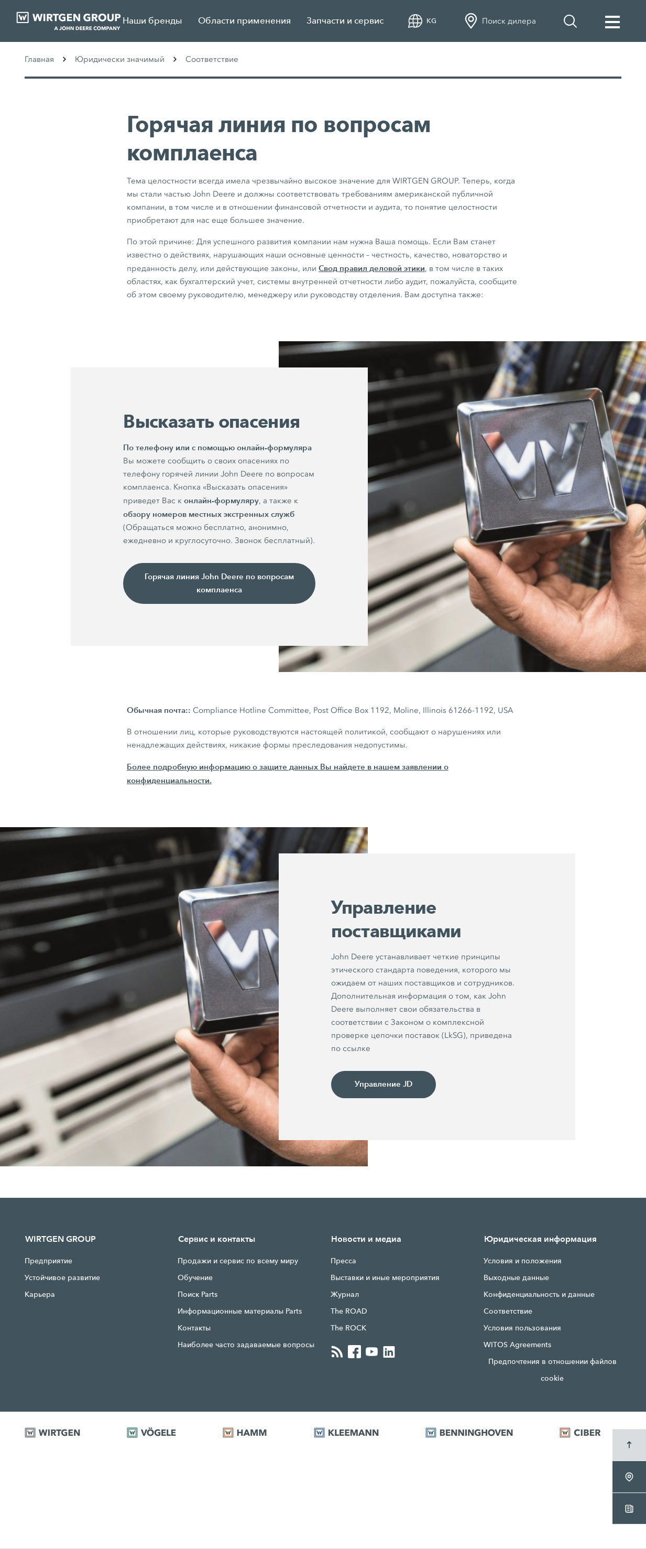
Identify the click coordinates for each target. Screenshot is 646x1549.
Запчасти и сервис (345, 20)
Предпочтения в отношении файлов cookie (552, 1370)
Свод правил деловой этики (372, 268)
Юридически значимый (120, 59)
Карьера (40, 1294)
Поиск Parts (197, 1294)
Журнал (345, 1294)
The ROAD (349, 1311)
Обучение (195, 1278)
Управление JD (383, 1085)
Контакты (194, 1328)
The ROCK (348, 1328)
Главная (39, 59)
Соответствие (508, 1311)
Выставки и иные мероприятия (385, 1278)
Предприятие (48, 1261)
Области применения (244, 20)
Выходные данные (516, 1278)
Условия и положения (523, 1261)
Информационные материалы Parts (240, 1311)
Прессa (343, 1261)
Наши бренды (152, 20)
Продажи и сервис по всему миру (238, 1261)
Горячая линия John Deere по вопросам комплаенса (219, 583)
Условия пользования (522, 1328)
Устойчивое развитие (62, 1278)
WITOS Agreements (517, 1345)
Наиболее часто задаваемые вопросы (246, 1345)
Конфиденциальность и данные (539, 1294)
